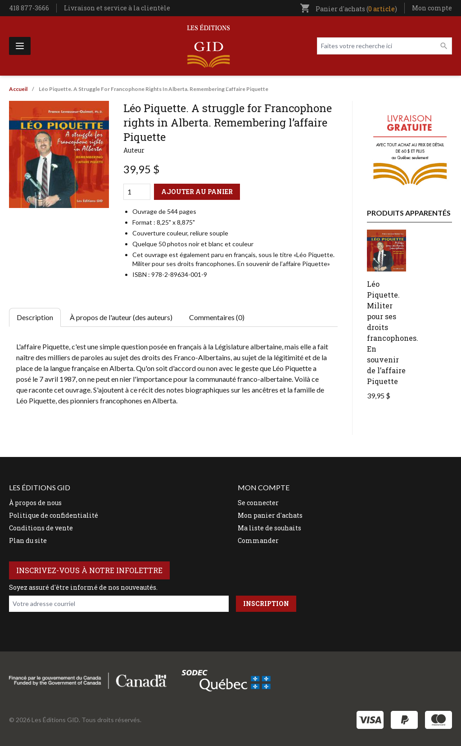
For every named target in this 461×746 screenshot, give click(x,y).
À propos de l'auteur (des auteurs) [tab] (121, 317)
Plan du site (28, 540)
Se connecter (258, 502)
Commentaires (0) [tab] (216, 317)
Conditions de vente (41, 528)
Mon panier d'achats (270, 515)
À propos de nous (35, 502)
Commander (258, 540)
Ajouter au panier (197, 191)
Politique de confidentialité (53, 515)
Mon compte (432, 8)
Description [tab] (35, 317)
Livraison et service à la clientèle (117, 8)
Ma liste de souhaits (269, 528)
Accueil (18, 89)
